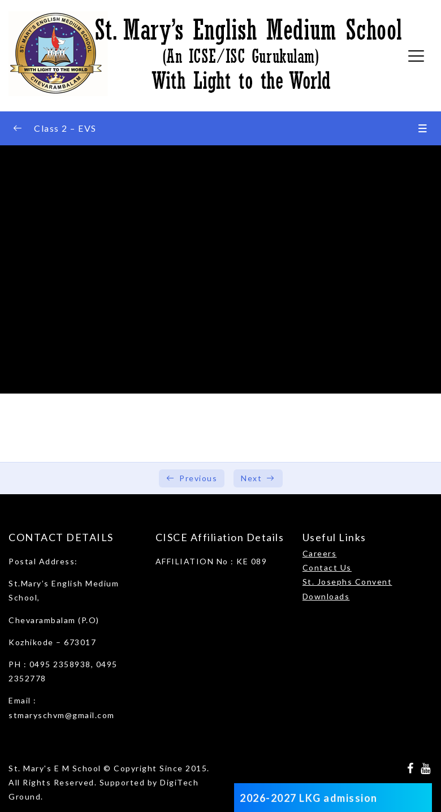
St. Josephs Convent (347, 581)
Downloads (326, 596)
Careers (319, 553)
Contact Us (327, 567)
